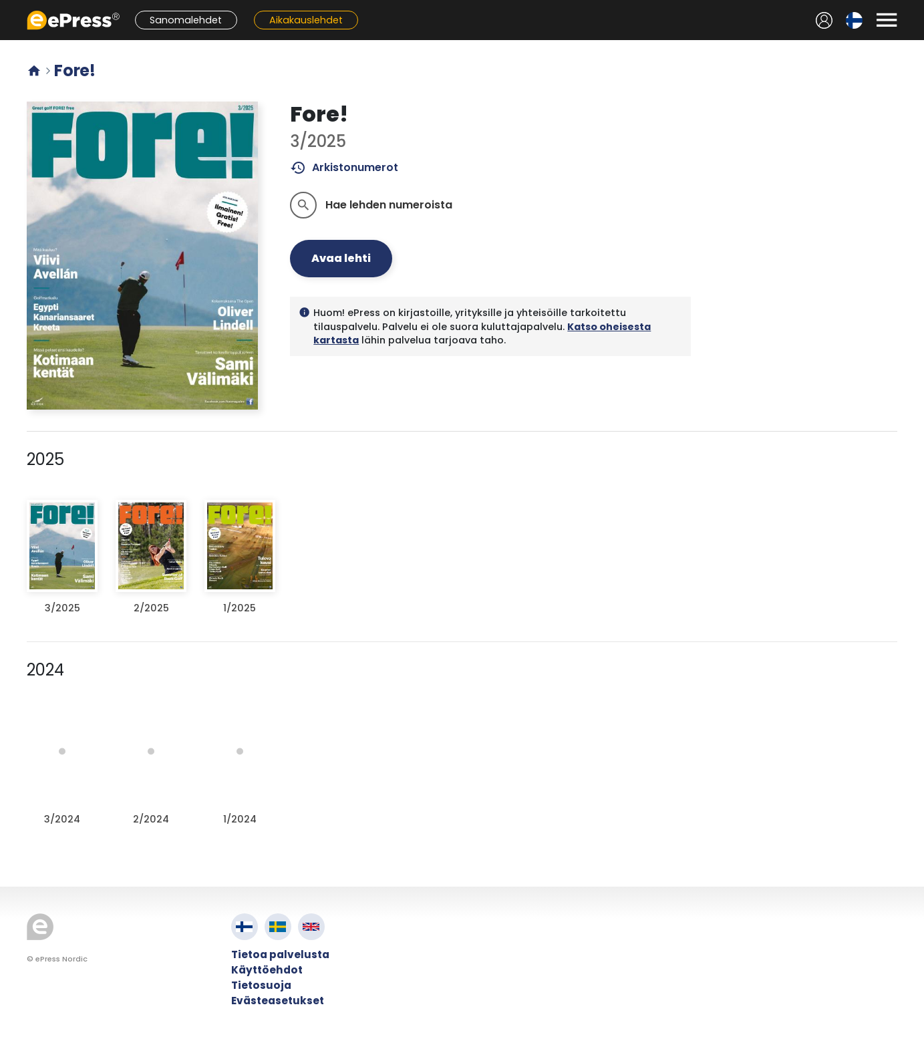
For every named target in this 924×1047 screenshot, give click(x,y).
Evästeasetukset (277, 1001)
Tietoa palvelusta (280, 954)
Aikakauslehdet (306, 20)
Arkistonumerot (344, 168)
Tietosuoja (261, 985)
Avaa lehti (341, 258)
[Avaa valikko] (886, 20)
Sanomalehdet (186, 20)
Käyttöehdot (267, 970)
